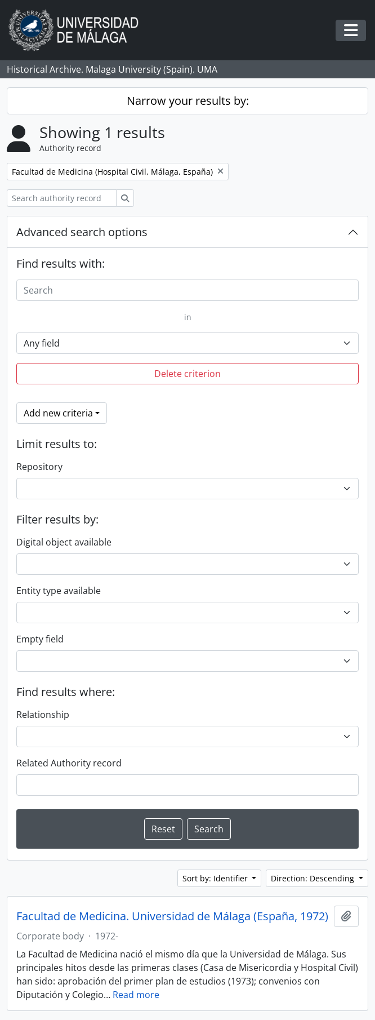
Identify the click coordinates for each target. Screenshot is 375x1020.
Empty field (40, 639)
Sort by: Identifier (216, 878)
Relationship (42, 714)
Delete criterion (187, 373)
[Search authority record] (62, 198)
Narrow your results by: (188, 100)
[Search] (187, 290)
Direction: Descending (313, 878)
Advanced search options (82, 232)
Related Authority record (69, 763)
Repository (39, 466)
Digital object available (63, 542)
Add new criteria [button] (58, 413)
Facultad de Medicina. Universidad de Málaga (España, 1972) (172, 916)
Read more (136, 994)
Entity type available (58, 590)
